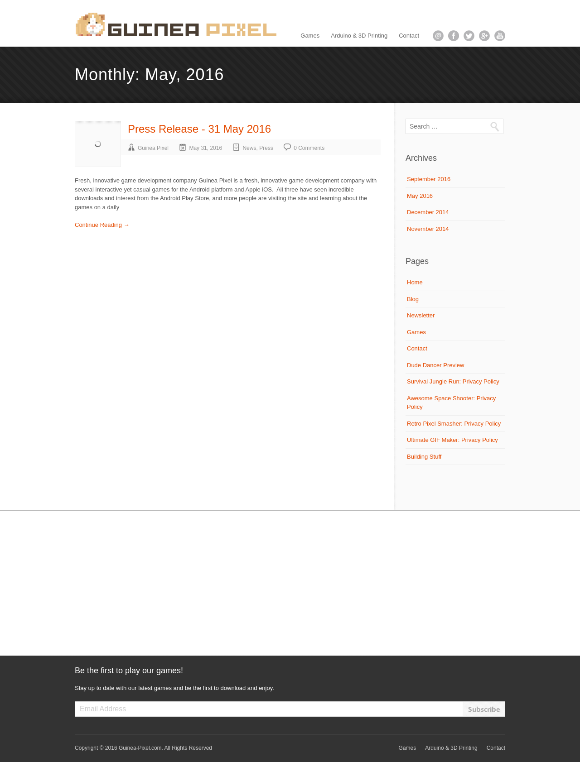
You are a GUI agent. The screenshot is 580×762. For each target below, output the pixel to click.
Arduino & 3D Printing (359, 35)
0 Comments (309, 148)
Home (415, 282)
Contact (409, 35)
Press (266, 148)
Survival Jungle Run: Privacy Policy (453, 381)
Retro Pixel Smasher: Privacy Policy (454, 423)
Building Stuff (424, 456)
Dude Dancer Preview (435, 365)
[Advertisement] (290, 583)
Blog (413, 299)
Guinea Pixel (153, 148)
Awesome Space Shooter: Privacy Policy (451, 403)
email (438, 35)
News (249, 148)
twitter (469, 35)
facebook (453, 35)
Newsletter (421, 315)
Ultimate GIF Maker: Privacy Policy (452, 439)
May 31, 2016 (205, 148)
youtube (499, 35)
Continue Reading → (102, 224)
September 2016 (428, 179)
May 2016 (420, 195)
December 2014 (428, 212)
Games (309, 35)
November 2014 (428, 228)
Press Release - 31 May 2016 (199, 129)
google (484, 35)
